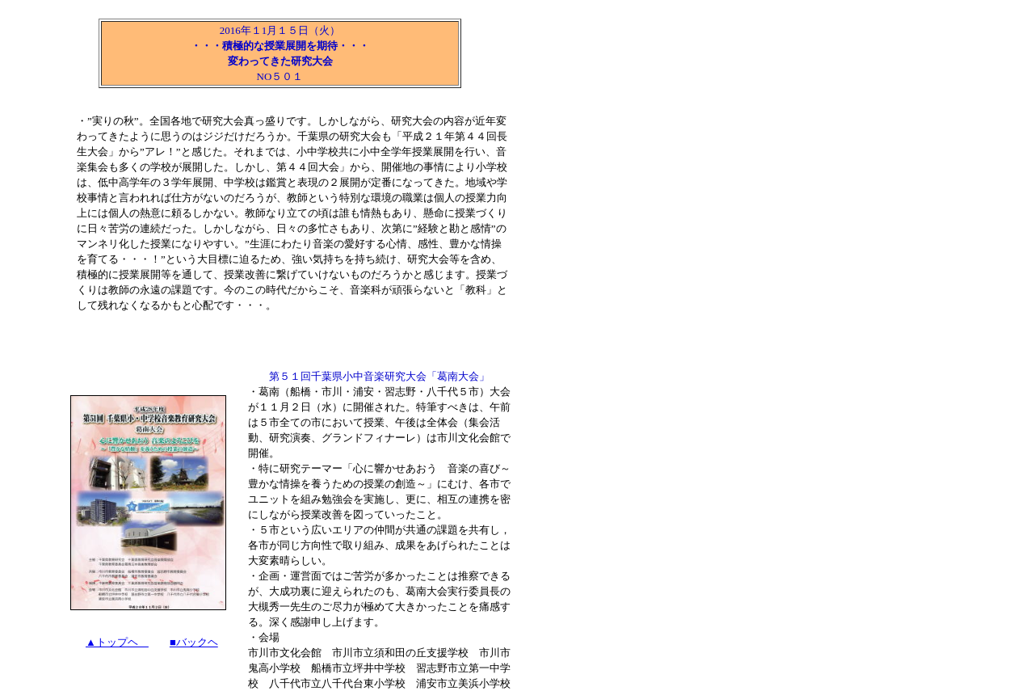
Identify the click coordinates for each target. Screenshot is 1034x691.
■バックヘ (194, 642)
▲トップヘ (117, 642)
